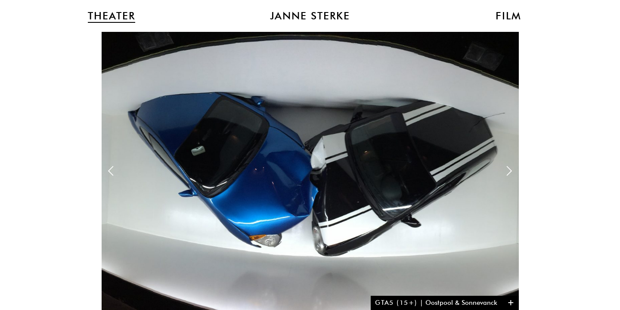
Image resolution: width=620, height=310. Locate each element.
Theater (111, 16)
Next (509, 170)
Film (508, 16)
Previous (111, 170)
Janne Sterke (310, 16)
